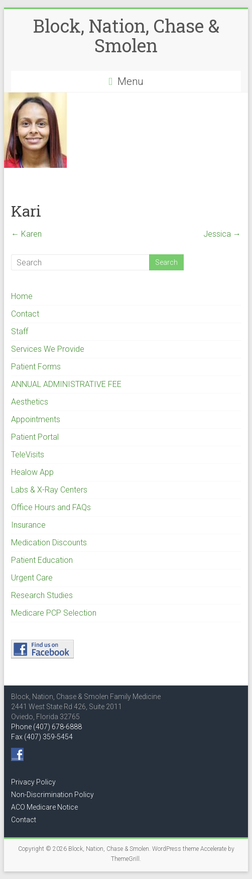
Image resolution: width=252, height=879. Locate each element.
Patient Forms (36, 366)
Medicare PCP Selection (53, 613)
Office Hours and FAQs (51, 507)
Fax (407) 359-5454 (42, 737)
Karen (26, 234)
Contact (25, 314)
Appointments (35, 419)
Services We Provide (47, 349)
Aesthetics (29, 402)
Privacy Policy (33, 782)
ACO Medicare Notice (44, 807)
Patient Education (42, 560)
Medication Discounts (49, 542)
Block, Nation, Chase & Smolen (126, 35)
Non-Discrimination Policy (52, 795)
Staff (19, 331)
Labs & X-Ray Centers (49, 490)
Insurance (28, 525)
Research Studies (42, 595)
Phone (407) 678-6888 (46, 727)
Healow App (32, 472)
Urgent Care (32, 577)
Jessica (222, 234)
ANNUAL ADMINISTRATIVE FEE (66, 384)
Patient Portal (35, 437)
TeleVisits (27, 454)
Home (22, 296)
